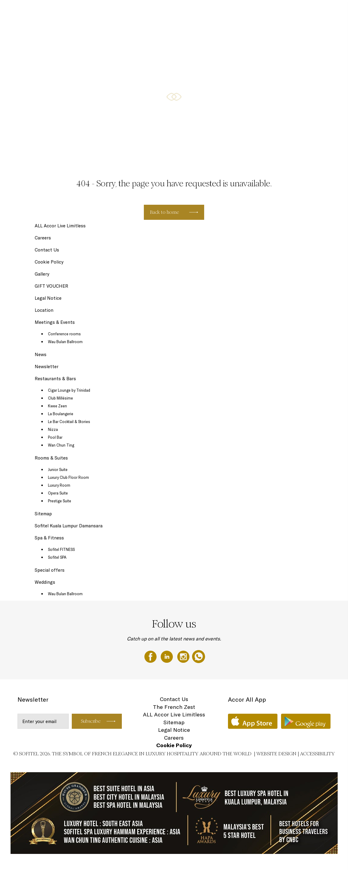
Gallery (42, 274)
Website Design (276, 753)
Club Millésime (60, 398)
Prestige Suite (59, 500)
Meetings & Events (265, 11)
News (40, 354)
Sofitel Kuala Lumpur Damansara (69, 526)
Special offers (234, 11)
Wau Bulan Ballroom (65, 341)
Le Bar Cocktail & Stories (69, 421)
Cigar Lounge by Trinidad (69, 390)
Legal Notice (48, 298)
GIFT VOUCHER (297, 11)
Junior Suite (58, 469)
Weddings (322, 11)
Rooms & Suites (170, 11)
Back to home (164, 212)
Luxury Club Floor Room (68, 477)
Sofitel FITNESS (61, 549)
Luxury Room (59, 485)
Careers (43, 238)
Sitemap (43, 514)
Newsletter (47, 366)
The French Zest (174, 706)
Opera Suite (58, 493)
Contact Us (47, 250)
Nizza (53, 429)
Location (44, 310)
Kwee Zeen (57, 405)
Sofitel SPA (57, 557)
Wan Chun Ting (61, 445)
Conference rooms (64, 333)
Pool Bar (55, 437)
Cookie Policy (49, 262)
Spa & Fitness (49, 538)
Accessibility (317, 753)
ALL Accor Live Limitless (60, 226)
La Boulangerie (60, 413)
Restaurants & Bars (203, 11)
